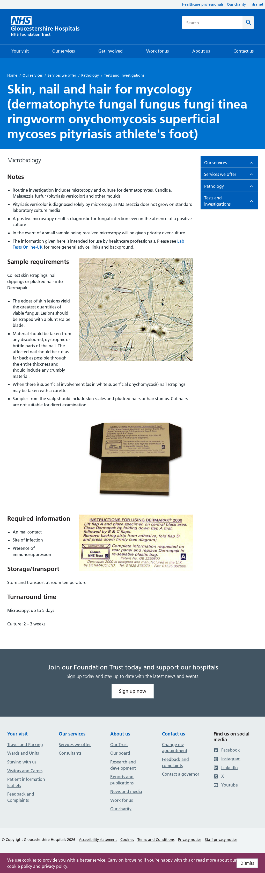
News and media (126, 791)
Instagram (227, 758)
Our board (120, 753)
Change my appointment (174, 747)
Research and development (123, 765)
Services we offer (62, 75)
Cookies (127, 839)
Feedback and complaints (175, 762)
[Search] (248, 22)
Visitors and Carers (24, 770)
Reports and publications (122, 779)
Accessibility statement (98, 839)
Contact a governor (180, 774)
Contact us (173, 734)
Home (12, 75)
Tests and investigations (124, 75)
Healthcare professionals (202, 4)
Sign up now (132, 691)
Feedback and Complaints (20, 797)
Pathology (90, 75)
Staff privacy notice (221, 839)
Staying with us (21, 761)
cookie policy (19, 866)
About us (120, 734)
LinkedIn (226, 767)
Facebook (227, 750)
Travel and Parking (25, 744)
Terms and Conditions (155, 839)
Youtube (226, 785)
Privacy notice (189, 839)
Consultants (70, 753)
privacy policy (54, 866)
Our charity (236, 4)
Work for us (121, 800)
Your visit (17, 734)
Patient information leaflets (26, 782)
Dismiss (247, 863)
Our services (32, 75)
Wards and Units (23, 753)
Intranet (256, 4)
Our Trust (119, 744)
